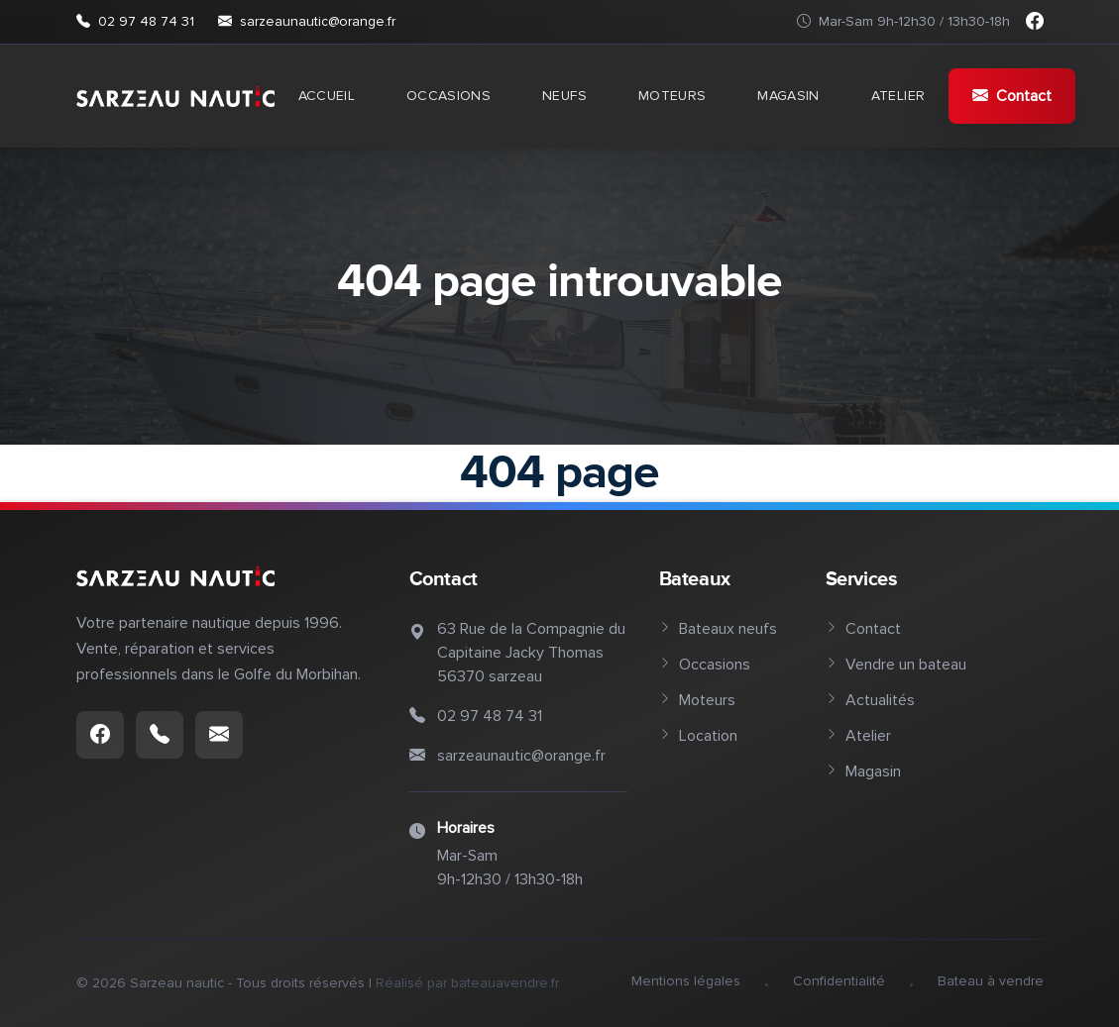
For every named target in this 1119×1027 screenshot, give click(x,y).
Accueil (326, 95)
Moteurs (672, 95)
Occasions (448, 95)
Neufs (564, 95)
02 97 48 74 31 (135, 22)
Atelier (898, 95)
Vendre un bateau (896, 664)
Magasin (788, 95)
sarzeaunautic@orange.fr (306, 22)
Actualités (870, 700)
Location (698, 736)
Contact (1012, 96)
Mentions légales (685, 981)
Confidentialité (839, 981)
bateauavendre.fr (505, 983)
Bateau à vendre (991, 981)
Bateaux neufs (718, 629)
